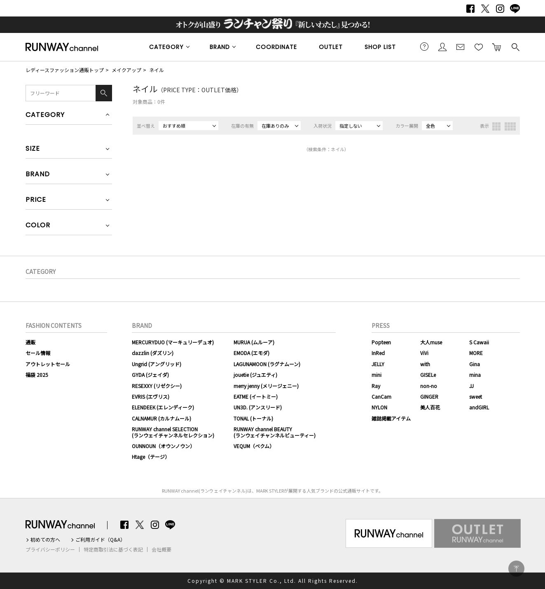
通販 (30, 342)
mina (475, 374)
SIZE (33, 149)
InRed (378, 352)
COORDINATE (276, 47)
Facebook (470, 9)
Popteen (381, 342)
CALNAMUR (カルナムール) (161, 418)
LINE (515, 9)
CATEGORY (166, 47)
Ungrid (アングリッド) (156, 363)
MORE (476, 352)
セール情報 (38, 352)
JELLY (378, 363)
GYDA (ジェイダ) (150, 374)
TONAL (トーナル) (253, 418)
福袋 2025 (37, 374)
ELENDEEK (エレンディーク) (163, 407)
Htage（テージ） (151, 456)
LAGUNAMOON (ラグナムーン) (267, 363)
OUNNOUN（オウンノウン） (163, 445)
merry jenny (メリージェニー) (266, 385)
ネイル (156, 69)
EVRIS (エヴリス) (150, 396)
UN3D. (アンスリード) (258, 407)
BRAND (220, 47)
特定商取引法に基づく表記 (113, 549)
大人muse (431, 342)
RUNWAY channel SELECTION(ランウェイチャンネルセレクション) (173, 431)
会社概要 (161, 549)
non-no (428, 385)
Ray (376, 385)
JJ (471, 385)
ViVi (424, 352)
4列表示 (510, 126)
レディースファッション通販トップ (65, 69)
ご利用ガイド (424, 46)
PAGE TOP (516, 569)
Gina (474, 363)
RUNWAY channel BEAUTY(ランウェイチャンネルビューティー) (275, 431)
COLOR (38, 226)
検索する (515, 46)
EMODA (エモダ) (251, 352)
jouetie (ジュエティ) (255, 374)
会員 (442, 46)
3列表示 (496, 126)
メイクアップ (126, 69)
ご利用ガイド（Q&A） (100, 539)
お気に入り (479, 46)
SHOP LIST (380, 47)
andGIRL (479, 407)
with (425, 363)
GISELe (428, 374)
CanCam (381, 396)
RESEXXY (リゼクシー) (157, 385)
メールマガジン (460, 46)
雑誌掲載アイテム (391, 418)
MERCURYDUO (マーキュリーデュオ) (173, 342)
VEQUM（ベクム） (254, 445)
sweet (475, 396)
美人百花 (430, 407)
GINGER (429, 396)
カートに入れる (497, 46)
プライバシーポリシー (50, 549)
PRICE (36, 200)
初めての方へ (45, 539)
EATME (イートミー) (256, 396)
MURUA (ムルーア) (254, 342)
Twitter (485, 9)
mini (376, 374)
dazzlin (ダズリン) (152, 352)
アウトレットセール (48, 363)
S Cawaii (479, 342)
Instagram (500, 9)
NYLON (379, 407)
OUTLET (331, 47)
